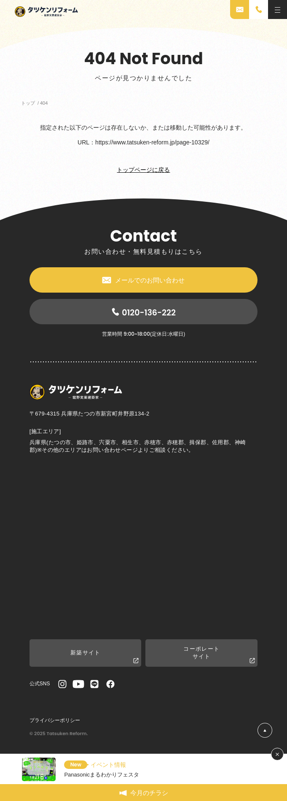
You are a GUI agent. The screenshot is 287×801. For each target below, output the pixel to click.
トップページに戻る (143, 169)
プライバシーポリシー (55, 720)
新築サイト (104, 656)
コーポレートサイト (219, 655)
